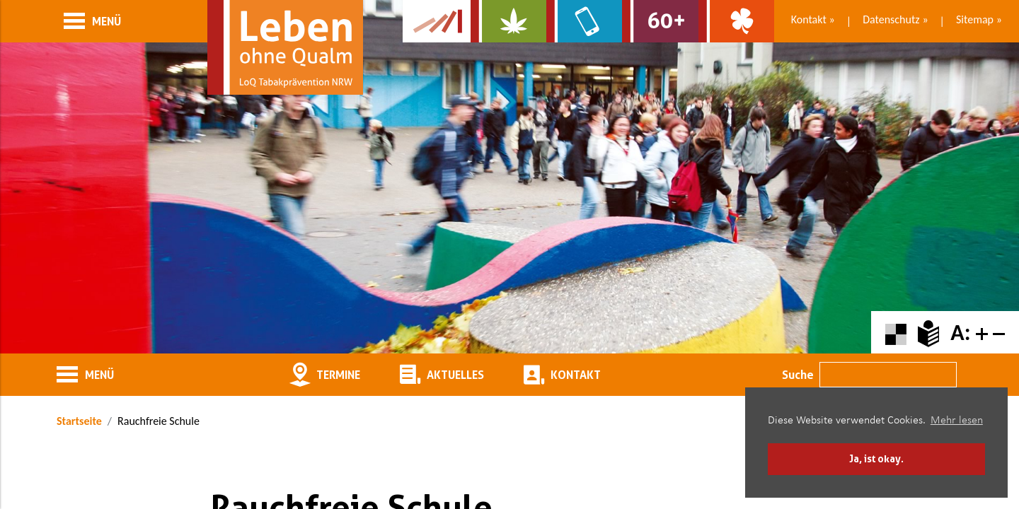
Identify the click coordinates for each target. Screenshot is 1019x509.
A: (960, 332)
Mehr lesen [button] (957, 420)
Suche (798, 375)
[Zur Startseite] (285, 47)
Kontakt (809, 19)
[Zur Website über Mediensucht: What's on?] (584, 21)
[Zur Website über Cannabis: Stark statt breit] (508, 21)
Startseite (79, 421)
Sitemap (975, 19)
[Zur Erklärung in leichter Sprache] (928, 332)
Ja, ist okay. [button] (876, 458)
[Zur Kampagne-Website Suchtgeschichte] (437, 21)
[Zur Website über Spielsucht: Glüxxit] (736, 21)
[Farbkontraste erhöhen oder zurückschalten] (895, 332)
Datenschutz (891, 19)
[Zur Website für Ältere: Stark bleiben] (660, 21)
